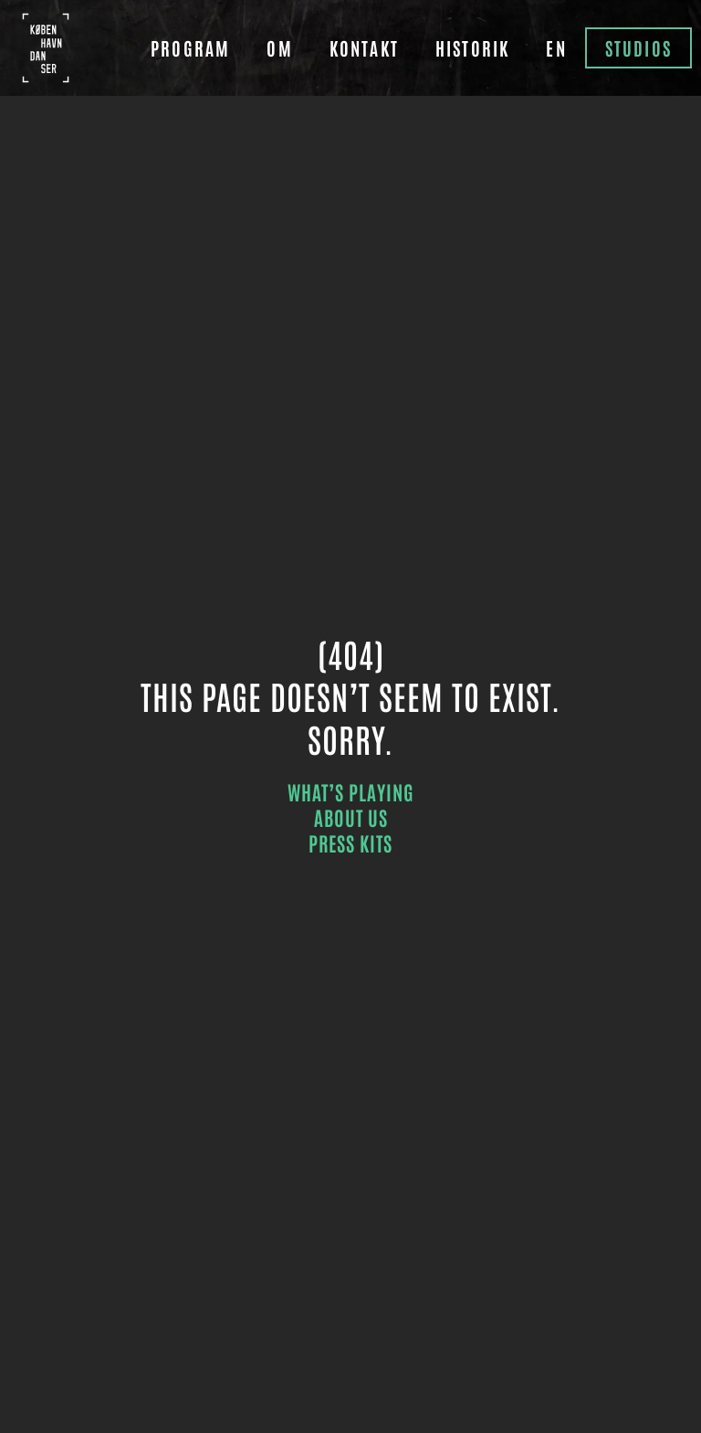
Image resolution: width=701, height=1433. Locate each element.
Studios (638, 47)
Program (190, 47)
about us (351, 817)
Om (279, 47)
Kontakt (364, 47)
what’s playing (351, 791)
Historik (472, 47)
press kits (350, 842)
